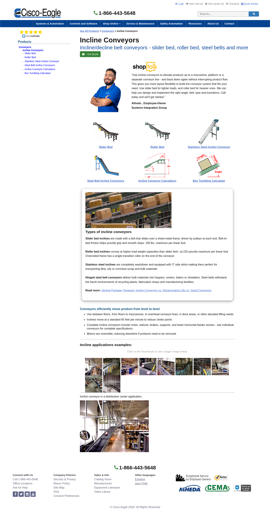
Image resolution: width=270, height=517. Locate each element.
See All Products (89, 31)
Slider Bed (30, 53)
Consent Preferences (66, 495)
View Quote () (214, 3)
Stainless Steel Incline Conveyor (42, 61)
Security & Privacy (65, 479)
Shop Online (112, 23)
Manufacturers (103, 483)
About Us (213, 23)
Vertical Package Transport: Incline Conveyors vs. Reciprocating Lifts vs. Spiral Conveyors (156, 290)
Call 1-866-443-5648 (25, 479)
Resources (195, 23)
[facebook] (15, 494)
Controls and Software (83, 23)
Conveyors (25, 47)
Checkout (232, 3)
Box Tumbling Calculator (38, 73)
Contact (229, 23)
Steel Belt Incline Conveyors (40, 65)
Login (179, 3)
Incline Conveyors (33, 50)
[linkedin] (27, 494)
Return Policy (62, 483)
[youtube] (33, 494)
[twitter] (21, 494)
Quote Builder (249, 3)
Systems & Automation (50, 23)
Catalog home (102, 479)
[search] (254, 14)
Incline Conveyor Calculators (40, 69)
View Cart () (194, 3)
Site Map (59, 487)
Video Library (102, 491)
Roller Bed (30, 57)
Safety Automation (171, 23)
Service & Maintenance (140, 23)
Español (140, 479)
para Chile (141, 483)
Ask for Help (20, 487)
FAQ (56, 491)
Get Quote (90, 54)
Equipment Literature (107, 487)
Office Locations (22, 483)
